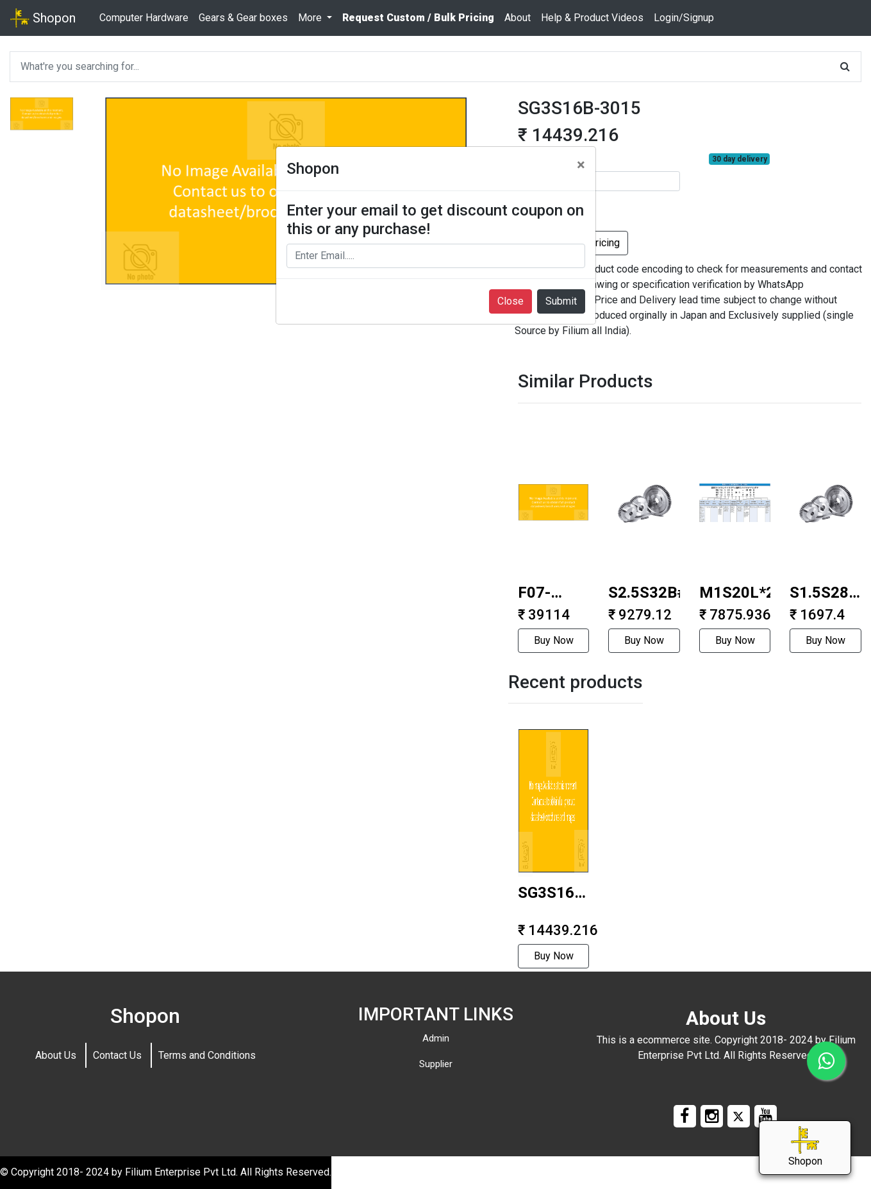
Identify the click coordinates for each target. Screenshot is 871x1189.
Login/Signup (684, 18)
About (517, 18)
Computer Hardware (143, 18)
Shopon (43, 18)
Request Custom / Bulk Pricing (418, 18)
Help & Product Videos (592, 18)
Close (510, 301)
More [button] (311, 18)
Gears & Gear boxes (243, 18)
